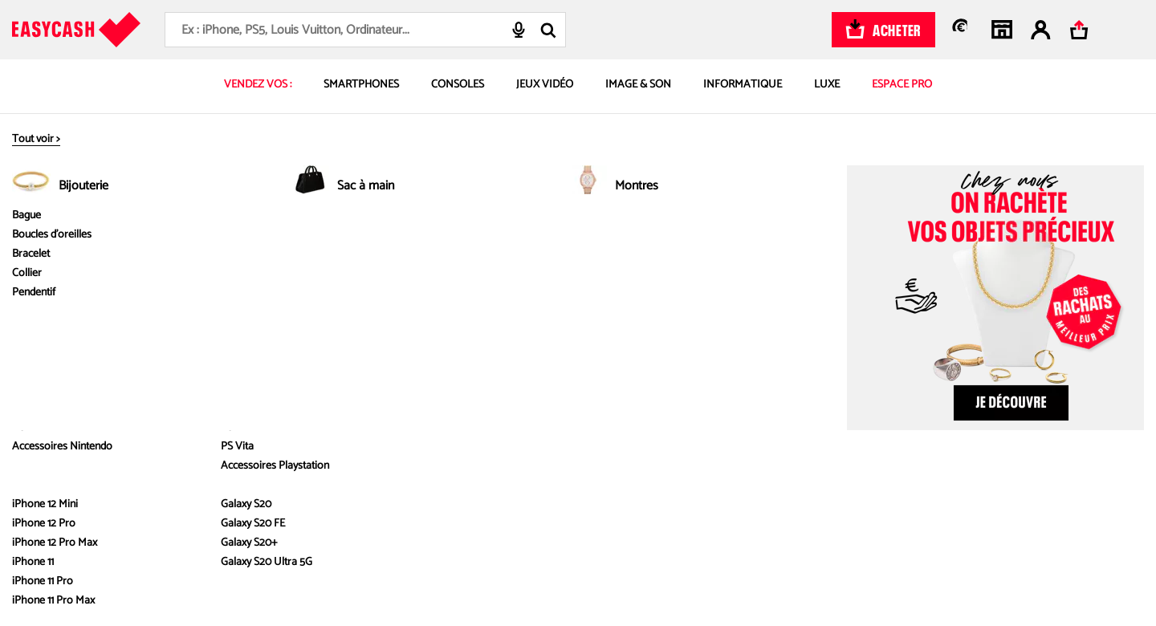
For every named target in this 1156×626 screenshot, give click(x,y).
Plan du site (839, 413)
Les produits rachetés (393, 343)
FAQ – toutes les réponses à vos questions (674, 296)
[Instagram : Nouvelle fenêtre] (911, 492)
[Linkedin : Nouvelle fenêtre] (1021, 492)
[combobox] (365, 29)
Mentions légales (851, 320)
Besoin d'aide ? (618, 252)
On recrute (132, 413)
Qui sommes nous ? (153, 296)
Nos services (380, 252)
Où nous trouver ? (149, 389)
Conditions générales (861, 343)
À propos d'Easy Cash (168, 252)
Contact (595, 343)
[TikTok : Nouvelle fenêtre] (874, 492)
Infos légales (850, 252)
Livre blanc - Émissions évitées (177, 343)
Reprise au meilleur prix (397, 320)
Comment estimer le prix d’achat (417, 296)
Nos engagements (150, 320)
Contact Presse (612, 366)
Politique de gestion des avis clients (893, 389)
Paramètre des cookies (866, 436)
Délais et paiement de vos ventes (652, 320)
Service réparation (385, 389)
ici (254, 579)
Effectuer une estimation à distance (423, 366)
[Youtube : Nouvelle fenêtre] (985, 492)
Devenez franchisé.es (156, 366)
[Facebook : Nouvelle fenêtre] (948, 492)
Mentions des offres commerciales (892, 296)
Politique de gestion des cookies (886, 366)
